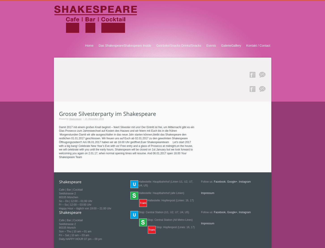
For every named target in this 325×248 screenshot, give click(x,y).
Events (211, 45)
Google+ (232, 181)
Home (89, 45)
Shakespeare (75, 118)
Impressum (207, 193)
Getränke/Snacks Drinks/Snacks (178, 45)
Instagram (245, 181)
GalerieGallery (231, 45)
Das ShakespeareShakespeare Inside (125, 45)
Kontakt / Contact (258, 45)
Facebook (220, 181)
